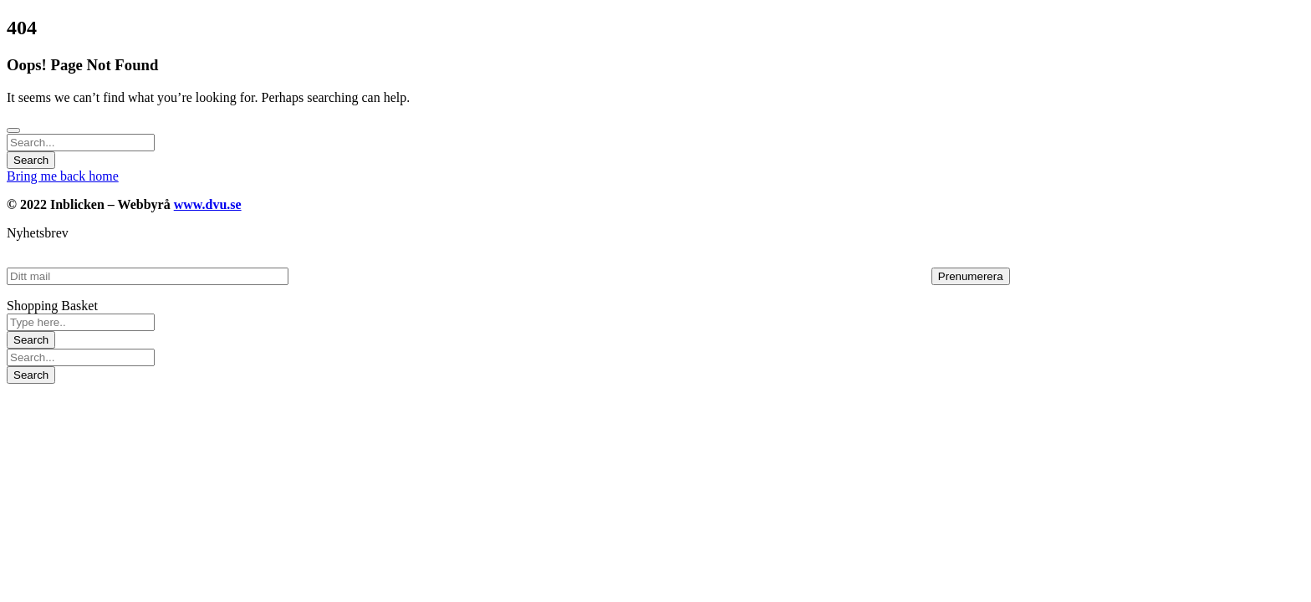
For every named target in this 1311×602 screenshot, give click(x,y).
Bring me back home (63, 176)
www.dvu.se (208, 204)
